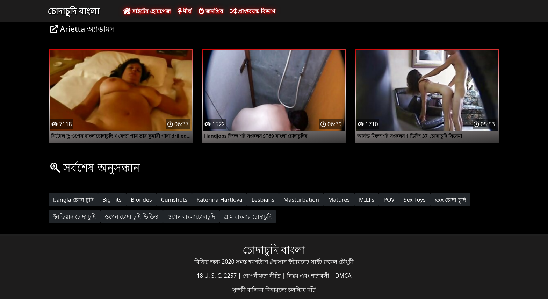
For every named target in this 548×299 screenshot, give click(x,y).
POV (389, 200)
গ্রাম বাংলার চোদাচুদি (248, 216)
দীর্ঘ (184, 11)
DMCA (343, 275)
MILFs (366, 200)
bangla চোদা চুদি (73, 200)
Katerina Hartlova (219, 200)
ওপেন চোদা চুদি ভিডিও (131, 216)
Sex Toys (415, 200)
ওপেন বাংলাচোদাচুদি (191, 216)
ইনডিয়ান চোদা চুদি (74, 216)
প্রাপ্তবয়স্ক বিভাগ (252, 11)
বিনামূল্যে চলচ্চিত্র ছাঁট (290, 289)
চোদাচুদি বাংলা (73, 11)
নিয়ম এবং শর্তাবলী (309, 275)
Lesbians (262, 200)
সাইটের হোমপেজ (147, 11)
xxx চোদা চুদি (450, 200)
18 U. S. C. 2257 (217, 275)
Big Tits (112, 200)
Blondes (141, 200)
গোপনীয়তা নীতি (262, 275)
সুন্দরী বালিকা (248, 289)
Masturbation (301, 200)
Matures (339, 200)
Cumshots (174, 200)
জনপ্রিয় (211, 11)
